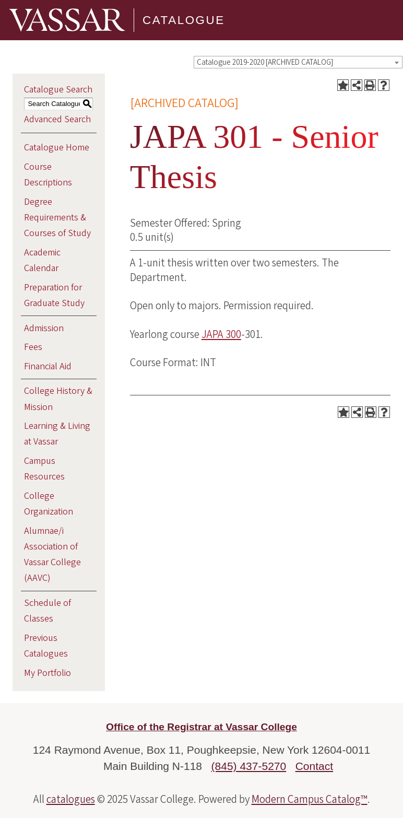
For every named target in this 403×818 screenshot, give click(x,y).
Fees (33, 347)
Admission (44, 328)
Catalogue (184, 20)
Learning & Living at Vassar (57, 433)
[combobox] (298, 62)
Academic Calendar (42, 260)
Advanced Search (57, 119)
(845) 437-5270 (249, 766)
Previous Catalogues (46, 646)
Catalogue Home (56, 147)
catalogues (70, 799)
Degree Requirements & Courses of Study (57, 217)
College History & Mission (58, 398)
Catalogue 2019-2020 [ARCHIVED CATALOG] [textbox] (265, 62)
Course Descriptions (48, 174)
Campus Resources (44, 468)
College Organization (48, 503)
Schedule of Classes (47, 611)
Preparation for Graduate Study (54, 295)
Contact (314, 766)
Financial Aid (48, 366)
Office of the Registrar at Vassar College (201, 726)
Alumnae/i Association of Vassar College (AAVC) (52, 554)
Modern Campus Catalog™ (310, 799)
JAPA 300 (221, 334)
